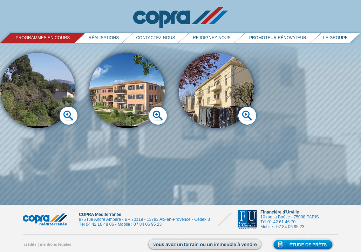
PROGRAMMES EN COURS (43, 37)
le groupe (335, 37)
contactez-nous (155, 37)
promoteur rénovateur (277, 37)
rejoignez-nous (211, 37)
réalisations (104, 37)
